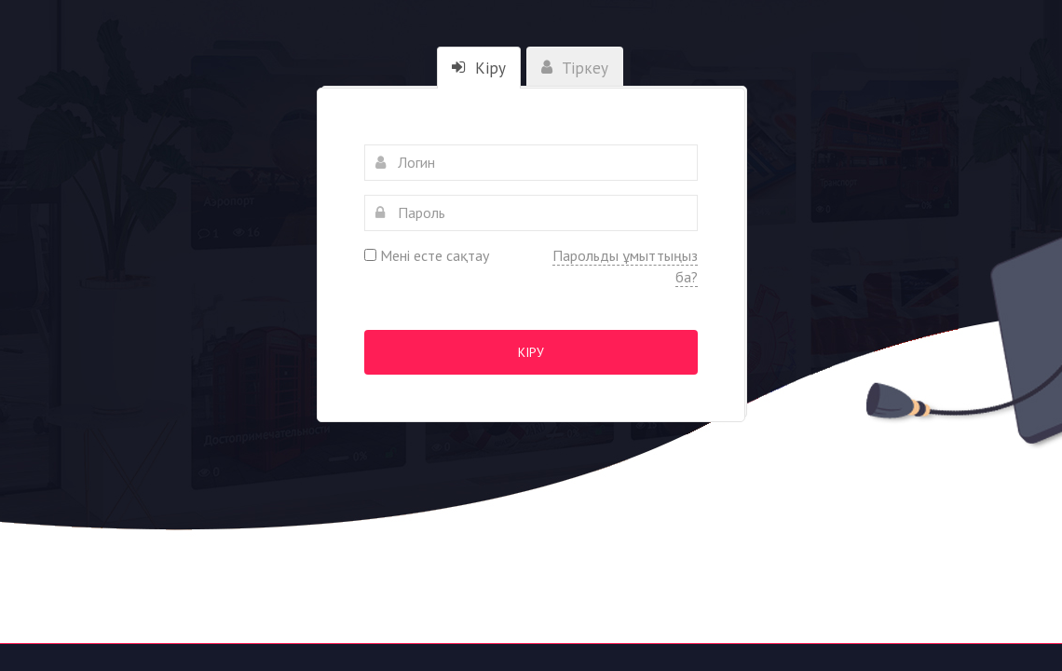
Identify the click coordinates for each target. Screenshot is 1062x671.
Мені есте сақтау (426, 255)
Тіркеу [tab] (574, 68)
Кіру (531, 352)
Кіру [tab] (479, 68)
